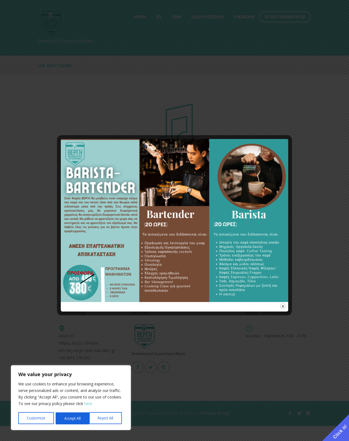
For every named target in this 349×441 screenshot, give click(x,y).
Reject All (72, 418)
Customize (35, 418)
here (88, 404)
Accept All (106, 418)
